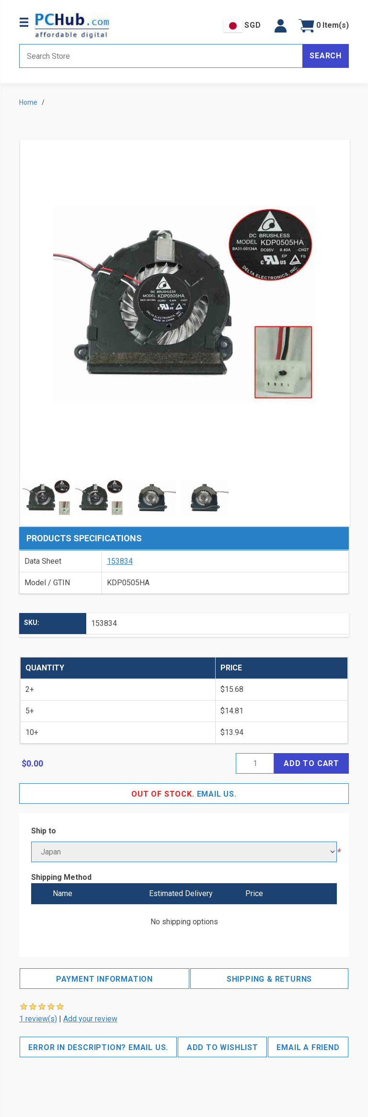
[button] (281, 26)
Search (326, 55)
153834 (120, 561)
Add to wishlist (222, 1047)
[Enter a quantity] (255, 763)
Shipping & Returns (269, 979)
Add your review (90, 1018)
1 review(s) (38, 1018)
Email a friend (307, 1047)
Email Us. (183, 794)
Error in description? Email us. (98, 1047)
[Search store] (161, 56)
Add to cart (311, 763)
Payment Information (104, 979)
